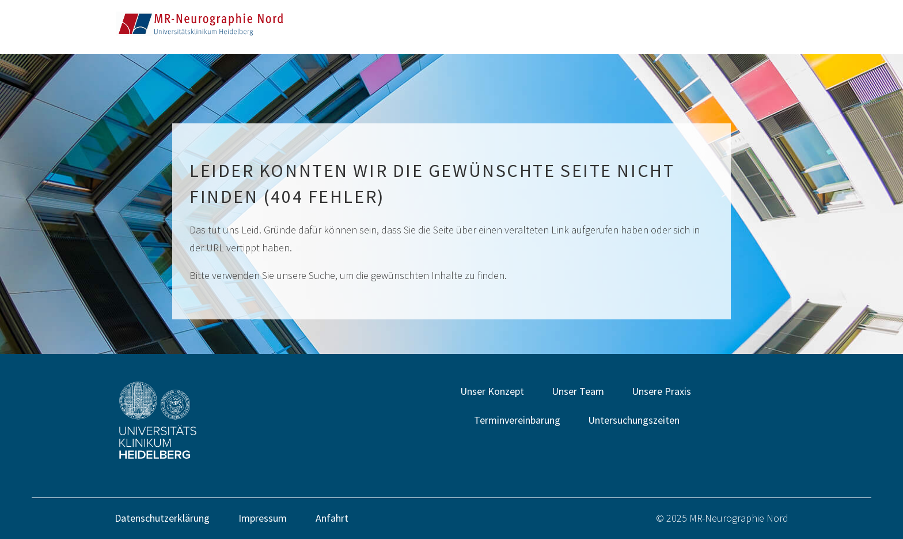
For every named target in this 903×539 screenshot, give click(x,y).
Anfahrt (332, 518)
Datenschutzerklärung (162, 518)
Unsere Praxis (661, 391)
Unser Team (578, 391)
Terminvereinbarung (517, 420)
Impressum (262, 518)
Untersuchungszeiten (634, 420)
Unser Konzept (492, 391)
